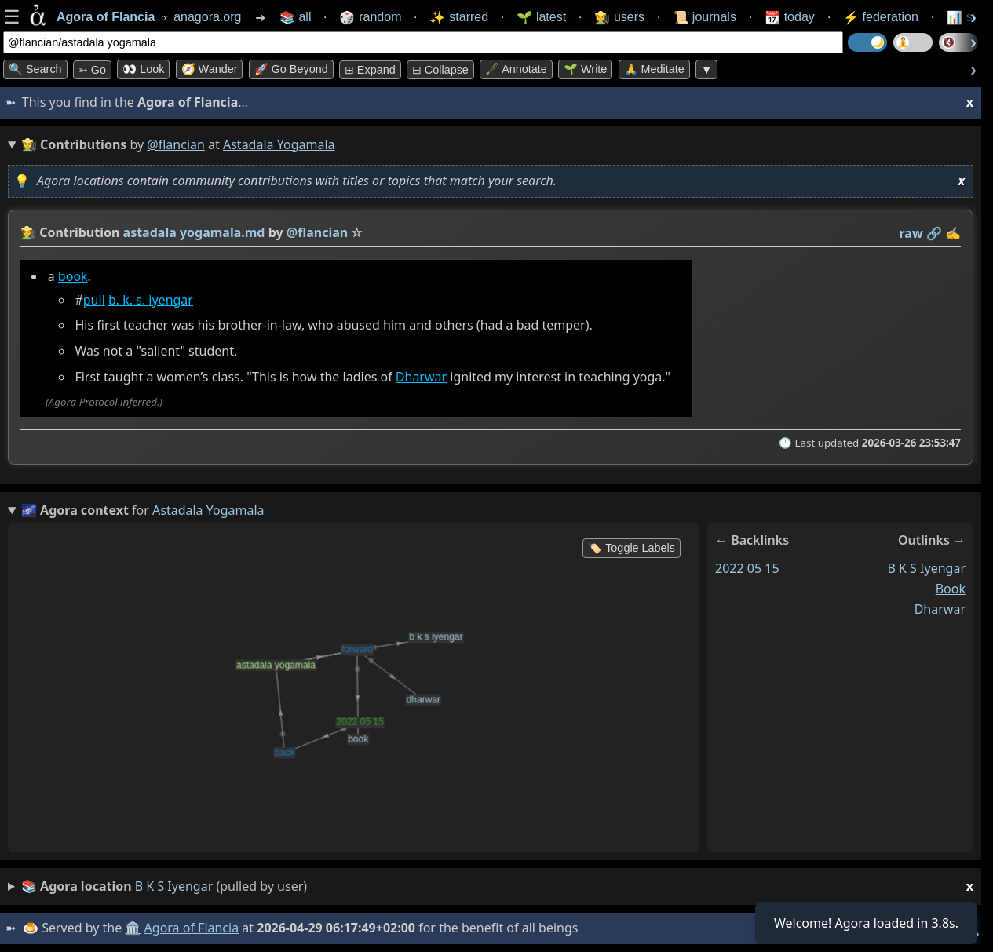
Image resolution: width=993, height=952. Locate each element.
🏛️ (133, 927)
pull (94, 299)
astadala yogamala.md (194, 232)
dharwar (940, 609)
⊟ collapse (440, 70)
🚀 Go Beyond (291, 69)
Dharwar (421, 376)
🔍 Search (35, 69)
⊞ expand (370, 70)
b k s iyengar (927, 568)
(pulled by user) (497, 886)
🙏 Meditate (654, 69)
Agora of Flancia (191, 927)
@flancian (176, 144)
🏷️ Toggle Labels (631, 548)
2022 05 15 (747, 568)
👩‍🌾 (28, 232)
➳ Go (92, 70)
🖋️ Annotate (516, 69)
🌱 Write (585, 69)
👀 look (143, 69)
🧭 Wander (209, 69)
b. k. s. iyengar (150, 299)
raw (911, 233)
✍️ (953, 233)
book (73, 276)
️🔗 (934, 233)
